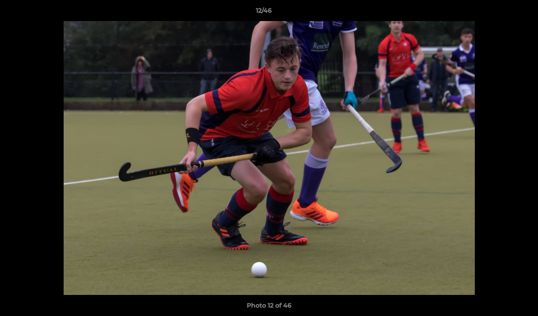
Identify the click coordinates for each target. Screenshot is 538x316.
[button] (501, 13)
